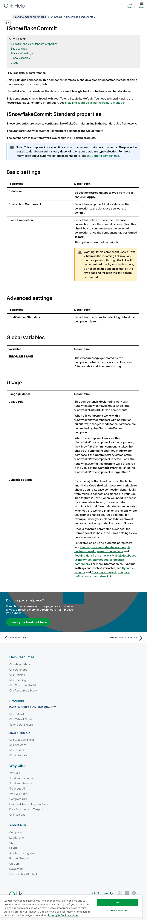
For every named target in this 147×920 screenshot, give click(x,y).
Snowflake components (79, 16)
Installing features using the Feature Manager (95, 102)
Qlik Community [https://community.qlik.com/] (102, 892)
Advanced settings (22, 53)
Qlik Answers (17, 744)
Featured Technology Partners (28, 803)
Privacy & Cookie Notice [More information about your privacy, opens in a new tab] (63, 915)
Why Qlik (15, 772)
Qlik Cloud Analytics (22, 739)
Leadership (16, 837)
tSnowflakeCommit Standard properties (34, 43)
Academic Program (21, 852)
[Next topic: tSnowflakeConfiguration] (109, 637)
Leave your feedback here (28, 621)
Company (15, 832)
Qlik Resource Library (23, 690)
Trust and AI (17, 788)
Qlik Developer (18, 669)
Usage (15, 62)
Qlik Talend (16, 713)
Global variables (20, 57)
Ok (117, 902)
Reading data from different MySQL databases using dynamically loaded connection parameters (105, 559)
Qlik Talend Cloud (20, 719)
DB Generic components (103, 155)
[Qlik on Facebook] (134, 893)
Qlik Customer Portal (22, 684)
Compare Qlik (18, 798)
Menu (142, 7)
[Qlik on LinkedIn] (127, 893)
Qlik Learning (17, 679)
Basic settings (19, 48)
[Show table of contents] (7, 16)
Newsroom (16, 868)
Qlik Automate (18, 755)
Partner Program (19, 858)
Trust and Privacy (20, 782)
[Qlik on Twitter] (120, 893)
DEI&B (13, 847)
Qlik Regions (17, 814)
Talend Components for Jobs (29, 16)
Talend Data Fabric (21, 724)
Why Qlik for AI (18, 793)
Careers (14, 863)
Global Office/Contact (23, 873)
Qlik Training (17, 674)
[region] (71, 907)
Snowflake (56, 16)
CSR (12, 842)
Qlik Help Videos (20, 664)
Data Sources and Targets (26, 809)
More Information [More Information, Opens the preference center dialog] (117, 910)
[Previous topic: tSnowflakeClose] (37, 637)
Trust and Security (21, 777)
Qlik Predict (16, 749)
